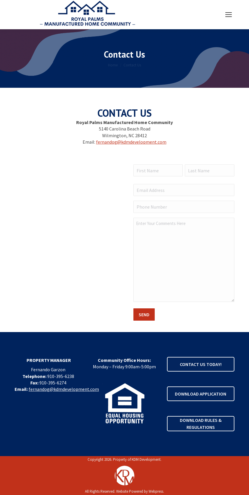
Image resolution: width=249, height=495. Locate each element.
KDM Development (146, 459)
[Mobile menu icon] (228, 14)
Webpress (156, 491)
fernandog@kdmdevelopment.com (131, 142)
